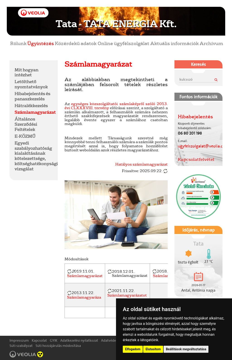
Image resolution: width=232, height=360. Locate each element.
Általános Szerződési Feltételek (25, 124)
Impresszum (19, 340)
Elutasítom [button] (153, 349)
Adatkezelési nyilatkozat (79, 340)
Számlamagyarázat (35, 112)
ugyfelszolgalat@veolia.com (203, 146)
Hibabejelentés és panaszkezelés (32, 96)
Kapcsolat (39, 340)
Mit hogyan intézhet (26, 72)
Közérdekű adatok (76, 43)
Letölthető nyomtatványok (31, 84)
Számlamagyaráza (84, 297)
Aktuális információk (174, 43)
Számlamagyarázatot (127, 295)
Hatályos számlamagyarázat (141, 164)
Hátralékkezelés (31, 105)
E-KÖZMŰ (24, 136)
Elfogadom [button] (132, 349)
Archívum (211, 43)
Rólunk (18, 43)
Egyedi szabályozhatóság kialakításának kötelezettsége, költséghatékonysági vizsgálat (36, 156)
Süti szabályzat (21, 345)
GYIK (53, 340)
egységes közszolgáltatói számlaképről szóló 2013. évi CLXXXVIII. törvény (116, 106)
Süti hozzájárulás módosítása (58, 345)
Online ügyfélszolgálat (123, 43)
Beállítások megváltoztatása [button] (186, 349)
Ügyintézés (40, 43)
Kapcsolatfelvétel (196, 159)
